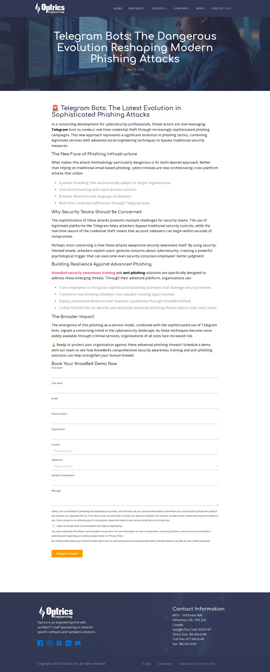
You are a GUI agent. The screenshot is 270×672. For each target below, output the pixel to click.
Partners (136, 8)
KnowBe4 (59, 272)
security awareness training (91, 272)
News (200, 8)
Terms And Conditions (197, 664)
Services (158, 8)
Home (118, 8)
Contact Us (220, 8)
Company (180, 8)
